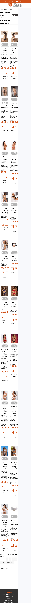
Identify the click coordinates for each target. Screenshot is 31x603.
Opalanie (15, 507)
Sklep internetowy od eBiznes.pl (15, 569)
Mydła (15, 501)
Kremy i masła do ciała (15, 497)
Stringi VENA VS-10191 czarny (23, 176)
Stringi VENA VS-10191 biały (8, 176)
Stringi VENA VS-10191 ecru (8, 217)
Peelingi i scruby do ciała (15, 509)
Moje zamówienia (15, 533)
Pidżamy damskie (15, 516)
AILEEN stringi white (23, 44)
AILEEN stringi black (8, 44)
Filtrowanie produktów (11, 18)
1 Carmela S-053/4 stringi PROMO (8, 300)
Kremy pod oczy (15, 499)
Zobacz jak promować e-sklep (15, 523)
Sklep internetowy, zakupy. (21, 562)
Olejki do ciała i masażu (15, 505)
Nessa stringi (8, 132)
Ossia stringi (23, 132)
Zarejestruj (15, 527)
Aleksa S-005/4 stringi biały (8, 390)
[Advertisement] (15, 482)
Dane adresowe (15, 539)
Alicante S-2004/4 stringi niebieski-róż (23, 391)
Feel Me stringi (23, 88)
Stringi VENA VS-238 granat (8, 258)
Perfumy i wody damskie (15, 513)
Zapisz (15, 557)
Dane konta (15, 537)
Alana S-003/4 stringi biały (23, 346)
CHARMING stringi (8, 88)
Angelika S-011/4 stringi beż (23, 436)
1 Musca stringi (23, 298)
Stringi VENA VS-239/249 (23, 258)
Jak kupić (15, 521)
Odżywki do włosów (15, 503)
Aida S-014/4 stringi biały (8, 346)
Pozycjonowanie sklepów (9, 562)
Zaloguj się (15, 525)
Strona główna (4, 9)
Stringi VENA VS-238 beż (23, 217)
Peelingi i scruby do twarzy (15, 511)
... (18, 463)
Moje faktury (15, 535)
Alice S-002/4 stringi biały (8, 436)
